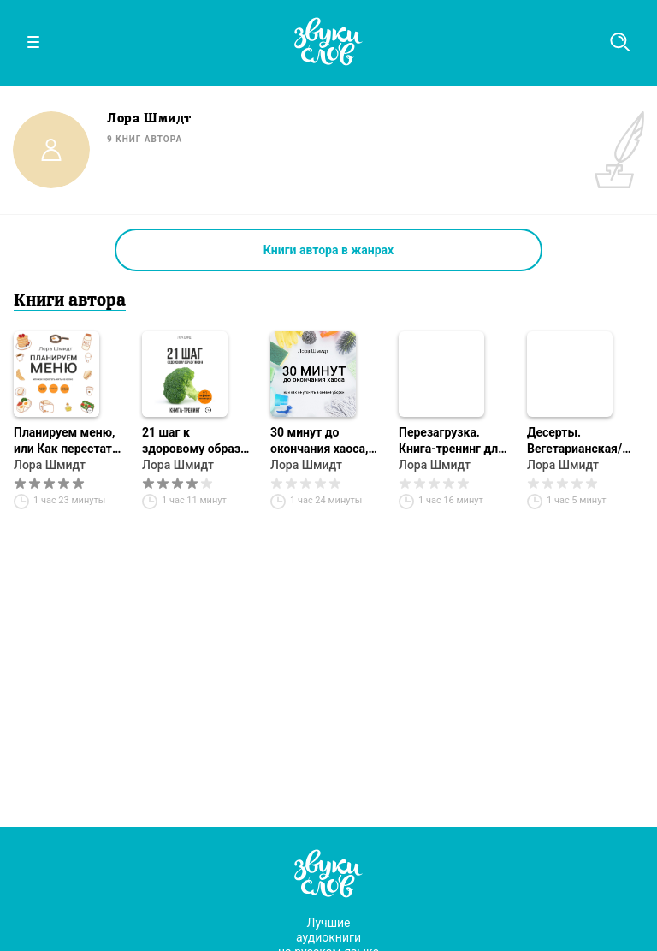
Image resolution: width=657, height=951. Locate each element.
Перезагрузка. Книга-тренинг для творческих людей (452, 441)
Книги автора (70, 301)
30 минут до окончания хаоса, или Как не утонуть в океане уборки (324, 441)
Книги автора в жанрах (328, 250)
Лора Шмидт (50, 465)
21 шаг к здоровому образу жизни (194, 441)
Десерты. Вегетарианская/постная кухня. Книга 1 (574, 441)
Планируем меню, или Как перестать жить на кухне (66, 441)
